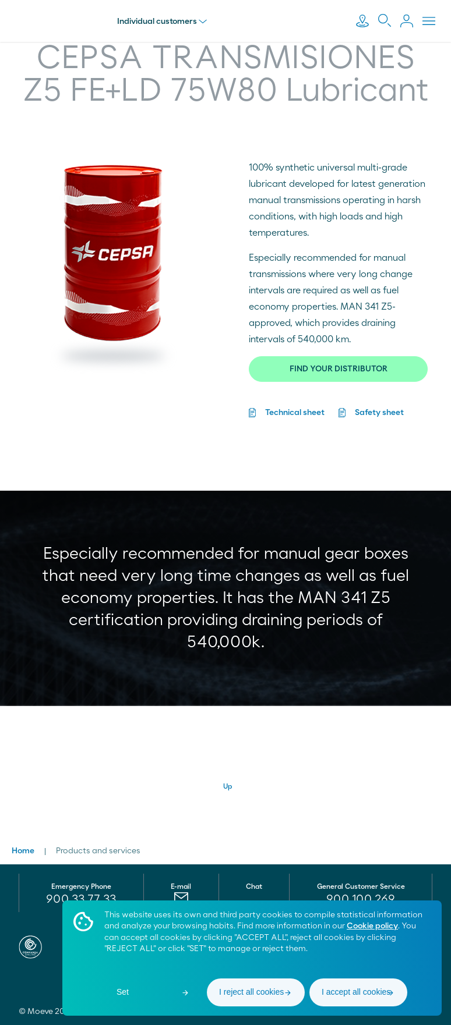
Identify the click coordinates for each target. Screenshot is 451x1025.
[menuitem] (361, 899)
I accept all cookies (356, 991)
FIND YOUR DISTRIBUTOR (338, 369)
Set (123, 991)
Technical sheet (295, 413)
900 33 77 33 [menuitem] (81, 899)
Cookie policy (372, 926)
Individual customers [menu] (165, 21)
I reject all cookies (251, 991)
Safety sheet (379, 413)
